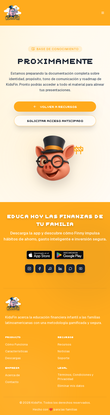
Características (16, 351)
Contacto (12, 382)
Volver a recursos (55, 106)
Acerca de (12, 375)
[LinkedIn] (60, 268)
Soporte (64, 358)
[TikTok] (50, 268)
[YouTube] (80, 268)
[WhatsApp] (70, 268)
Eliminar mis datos (71, 386)
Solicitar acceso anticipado (55, 121)
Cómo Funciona (16, 344)
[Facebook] (39, 268)
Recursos (64, 344)
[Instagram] (29, 268)
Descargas (13, 358)
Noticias (64, 351)
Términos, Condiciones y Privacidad (76, 377)
